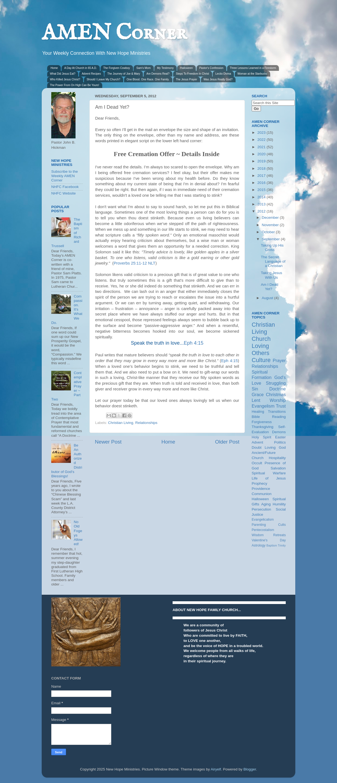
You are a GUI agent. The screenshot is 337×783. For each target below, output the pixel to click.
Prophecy (259, 483)
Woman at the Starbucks (252, 73)
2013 (262, 204)
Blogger (249, 769)
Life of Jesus (269, 478)
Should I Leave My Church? (103, 79)
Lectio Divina (223, 73)
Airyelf (216, 769)
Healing (258, 411)
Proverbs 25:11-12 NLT (134, 263)
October (269, 232)
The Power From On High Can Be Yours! (74, 85)
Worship (278, 400)
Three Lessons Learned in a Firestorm (253, 67)
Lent (256, 400)
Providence (261, 489)
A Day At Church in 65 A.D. (80, 67)
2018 (262, 168)
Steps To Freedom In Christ (192, 73)
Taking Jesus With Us (271, 275)
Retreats (279, 535)
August (268, 298)
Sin (255, 388)
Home (54, 67)
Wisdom (258, 535)
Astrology (259, 545)
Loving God (275, 447)
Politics (280, 442)
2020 (262, 154)
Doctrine (277, 388)
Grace (258, 394)
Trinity (282, 545)
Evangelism (263, 405)
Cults (282, 525)
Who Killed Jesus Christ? (65, 79)
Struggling (276, 383)
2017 (262, 176)
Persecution (261, 509)
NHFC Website (63, 193)
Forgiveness (262, 422)
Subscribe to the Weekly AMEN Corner (64, 175)
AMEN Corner (114, 33)
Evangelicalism (263, 519)
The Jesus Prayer (186, 79)
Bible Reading (269, 417)
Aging (266, 504)
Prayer (279, 360)
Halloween (186, 67)
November (271, 225)
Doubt (256, 447)
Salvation (278, 468)
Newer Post (108, 442)
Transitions (277, 411)
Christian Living (120, 423)
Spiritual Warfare (269, 473)
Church (261, 338)
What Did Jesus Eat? (62, 73)
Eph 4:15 (193, 343)
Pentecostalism (263, 530)
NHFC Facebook (65, 187)
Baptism (271, 545)
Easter (280, 437)
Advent (257, 442)
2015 (262, 190)
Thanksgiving (262, 427)
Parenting (259, 525)
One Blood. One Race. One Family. (148, 79)
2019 (262, 161)
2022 (262, 140)
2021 (262, 147)
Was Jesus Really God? (218, 79)
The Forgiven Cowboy (116, 67)
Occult (257, 463)
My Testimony (165, 67)
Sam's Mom (143, 67)
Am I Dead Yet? (269, 287)
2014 (262, 197)
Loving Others (260, 349)
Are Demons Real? (157, 73)
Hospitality (277, 458)
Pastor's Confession (211, 67)
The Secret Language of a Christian (273, 261)
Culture (261, 360)
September (271, 239)
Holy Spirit (261, 437)
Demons (279, 432)
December (271, 218)
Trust (281, 405)
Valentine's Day (269, 540)
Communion (262, 494)
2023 (262, 132)
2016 (262, 183)
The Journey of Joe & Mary (123, 73)
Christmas (276, 394)
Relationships (146, 423)
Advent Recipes (91, 73)
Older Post (227, 442)
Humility (279, 504)
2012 (262, 211)
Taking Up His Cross (272, 247)
